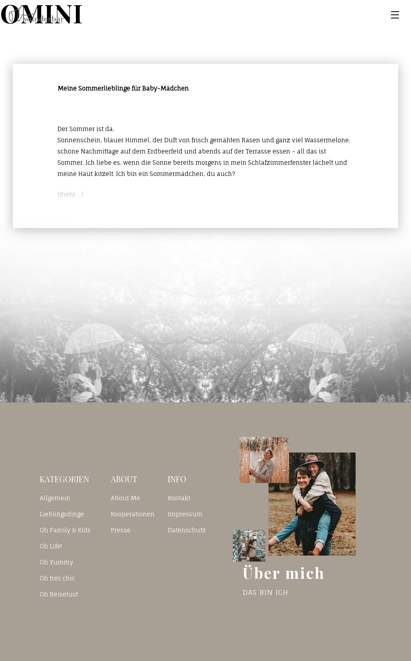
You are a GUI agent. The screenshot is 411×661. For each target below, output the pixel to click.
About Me (125, 498)
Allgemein (55, 498)
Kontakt (179, 498)
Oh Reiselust (59, 594)
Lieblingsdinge (62, 514)
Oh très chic (57, 578)
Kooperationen (133, 514)
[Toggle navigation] (395, 15)
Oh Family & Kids (65, 530)
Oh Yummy (56, 562)
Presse (120, 530)
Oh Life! (51, 546)
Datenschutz (187, 530)
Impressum (185, 514)
